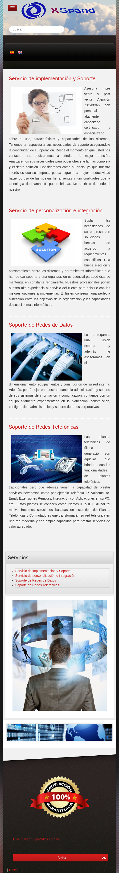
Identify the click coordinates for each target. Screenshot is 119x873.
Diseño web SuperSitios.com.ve (36, 839)
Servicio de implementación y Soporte (52, 78)
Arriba (61, 858)
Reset (13, 870)
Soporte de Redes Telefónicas (43, 427)
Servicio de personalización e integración (56, 211)
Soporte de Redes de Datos (41, 325)
